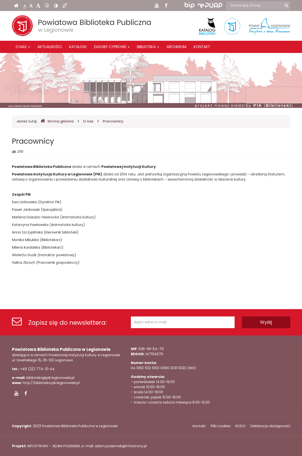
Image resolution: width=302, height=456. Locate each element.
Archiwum (176, 46)
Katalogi (77, 46)
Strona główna (57, 121)
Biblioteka (148, 46)
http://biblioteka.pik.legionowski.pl (51, 382)
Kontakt (202, 46)
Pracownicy (113, 121)
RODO (240, 426)
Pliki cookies (220, 426)
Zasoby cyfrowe (112, 46)
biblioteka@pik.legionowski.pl (50, 377)
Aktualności (49, 46)
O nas (23, 46)
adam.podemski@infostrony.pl (121, 446)
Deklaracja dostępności (270, 426)
